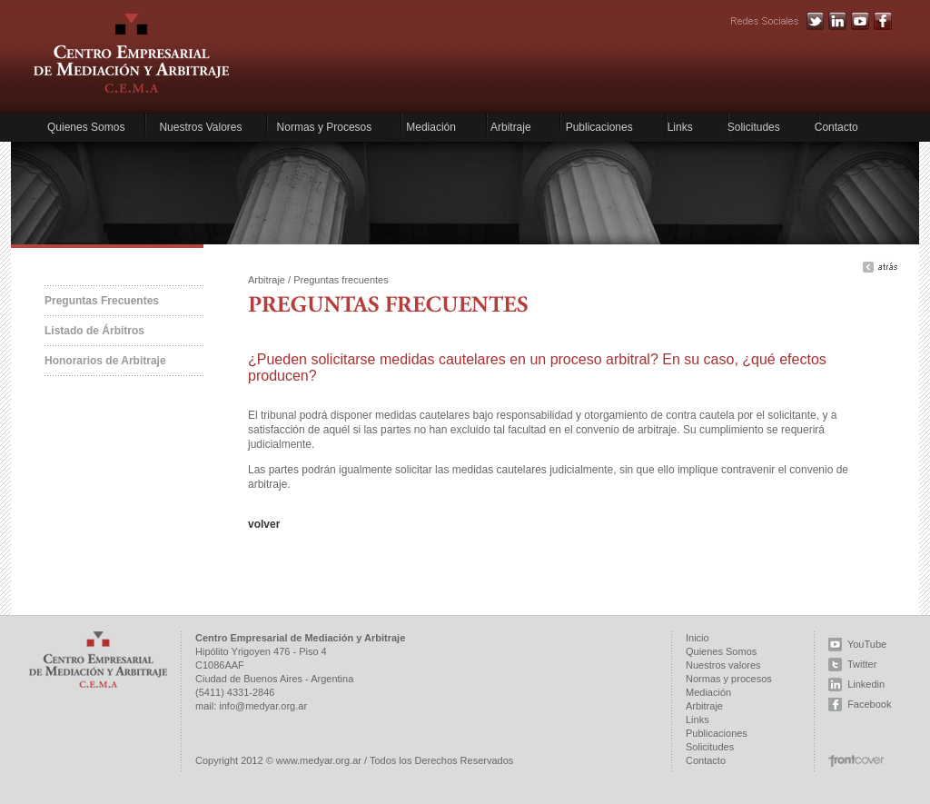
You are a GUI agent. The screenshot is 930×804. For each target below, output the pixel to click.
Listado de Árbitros (94, 330)
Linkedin (866, 684)
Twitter (861, 664)
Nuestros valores (723, 665)
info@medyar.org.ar (263, 705)
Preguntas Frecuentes (102, 300)
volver (264, 524)
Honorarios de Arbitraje (105, 360)
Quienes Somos (85, 127)
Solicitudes (753, 127)
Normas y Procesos (324, 127)
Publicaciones (599, 127)
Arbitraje (510, 127)
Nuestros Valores (200, 127)
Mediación (431, 127)
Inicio (697, 637)
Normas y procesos (729, 678)
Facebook (869, 704)
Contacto (836, 127)
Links (680, 127)
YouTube (866, 644)
